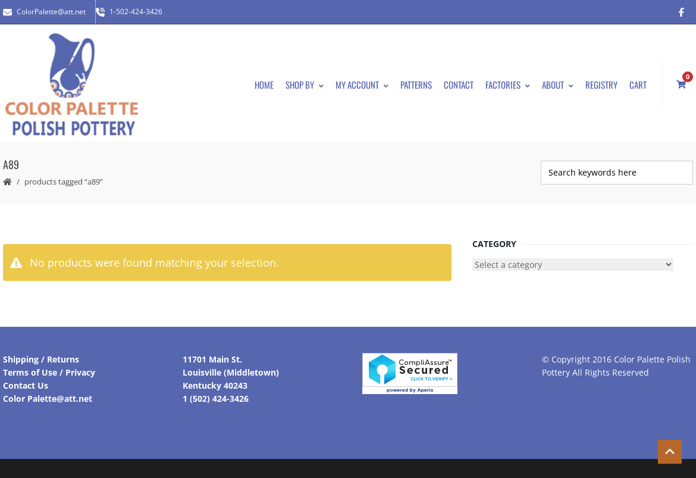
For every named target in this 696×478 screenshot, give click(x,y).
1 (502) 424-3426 (216, 398)
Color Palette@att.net (47, 398)
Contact (459, 84)
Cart (638, 84)
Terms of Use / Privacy (49, 372)
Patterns (416, 84)
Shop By (305, 84)
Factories (507, 84)
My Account (362, 84)
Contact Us (25, 385)
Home (264, 84)
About (557, 84)
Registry (601, 84)
